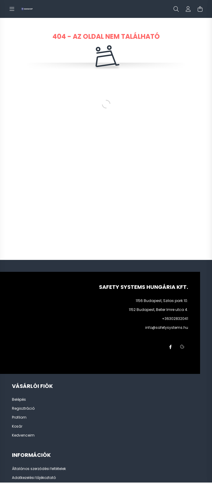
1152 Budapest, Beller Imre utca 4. (158, 309)
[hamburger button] (12, 9)
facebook (170, 347)
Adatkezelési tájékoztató (34, 478)
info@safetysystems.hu (166, 327)
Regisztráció (23, 408)
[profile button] (188, 9)
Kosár (17, 426)
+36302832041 (175, 318)
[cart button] (200, 9)
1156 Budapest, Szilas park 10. (162, 300)
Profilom (19, 417)
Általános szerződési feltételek (39, 469)
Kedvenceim (23, 435)
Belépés (19, 399)
